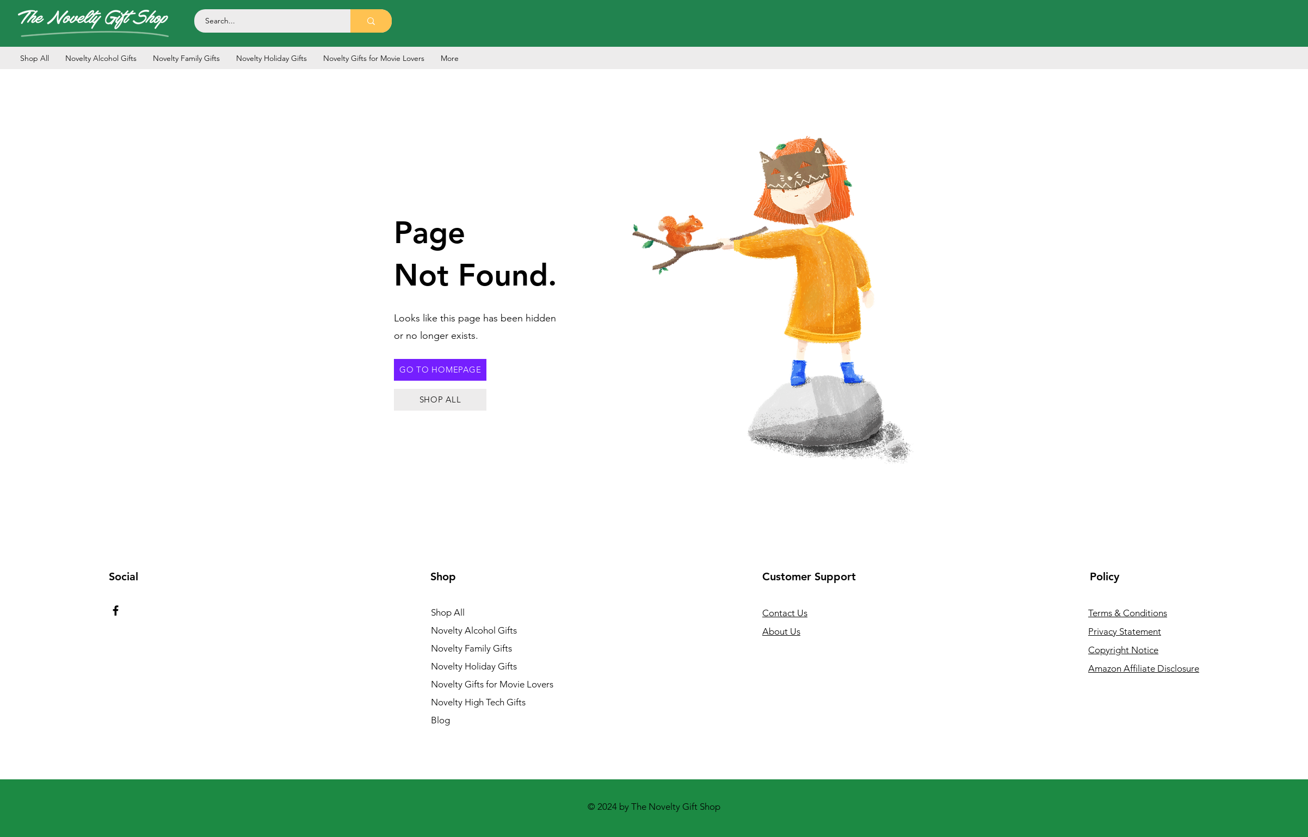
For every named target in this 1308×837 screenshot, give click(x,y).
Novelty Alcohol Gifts (474, 630)
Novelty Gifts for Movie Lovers (490, 684)
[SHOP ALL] (440, 400)
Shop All (448, 612)
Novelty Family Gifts (471, 648)
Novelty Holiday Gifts (474, 666)
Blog (440, 720)
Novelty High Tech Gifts (478, 702)
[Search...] (266, 21)
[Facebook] (115, 610)
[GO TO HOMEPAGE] (440, 370)
